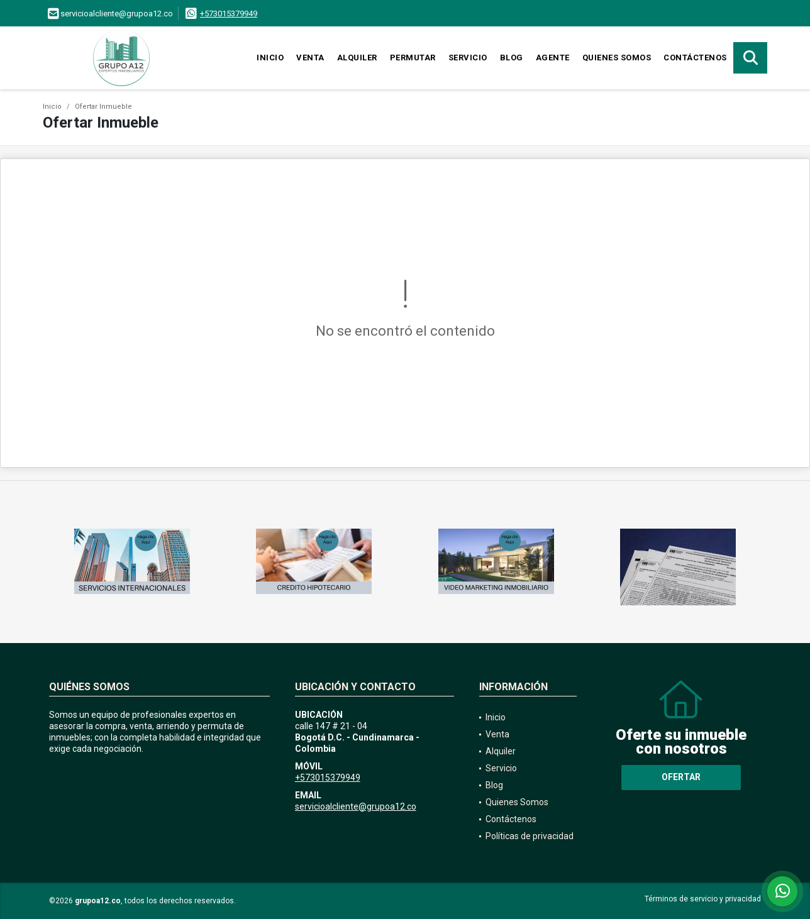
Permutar (413, 57)
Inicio (270, 57)
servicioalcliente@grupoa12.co (355, 806)
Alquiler (357, 57)
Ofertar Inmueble (103, 106)
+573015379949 (228, 13)
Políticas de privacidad (529, 836)
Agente (553, 57)
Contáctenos (695, 57)
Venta (310, 57)
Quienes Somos (617, 57)
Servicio (467, 57)
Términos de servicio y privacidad (703, 898)
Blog (511, 57)
